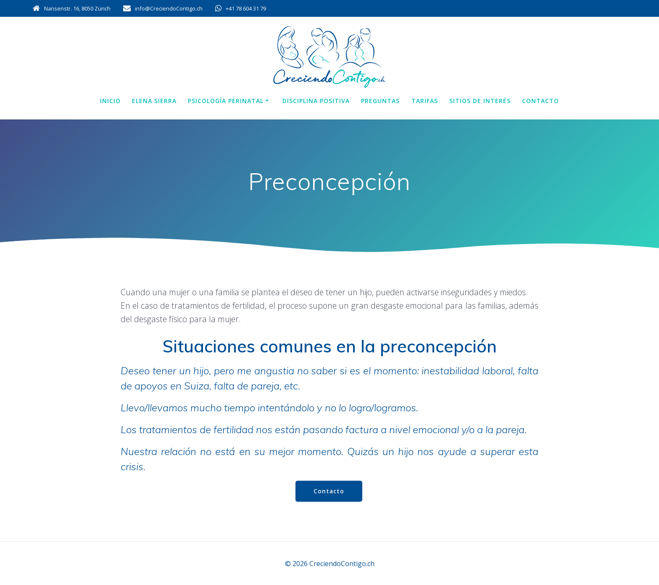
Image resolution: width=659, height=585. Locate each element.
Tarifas (424, 101)
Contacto (540, 101)
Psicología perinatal (226, 101)
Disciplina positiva (316, 101)
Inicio (110, 101)
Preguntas (380, 101)
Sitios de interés (480, 101)
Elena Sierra (154, 101)
